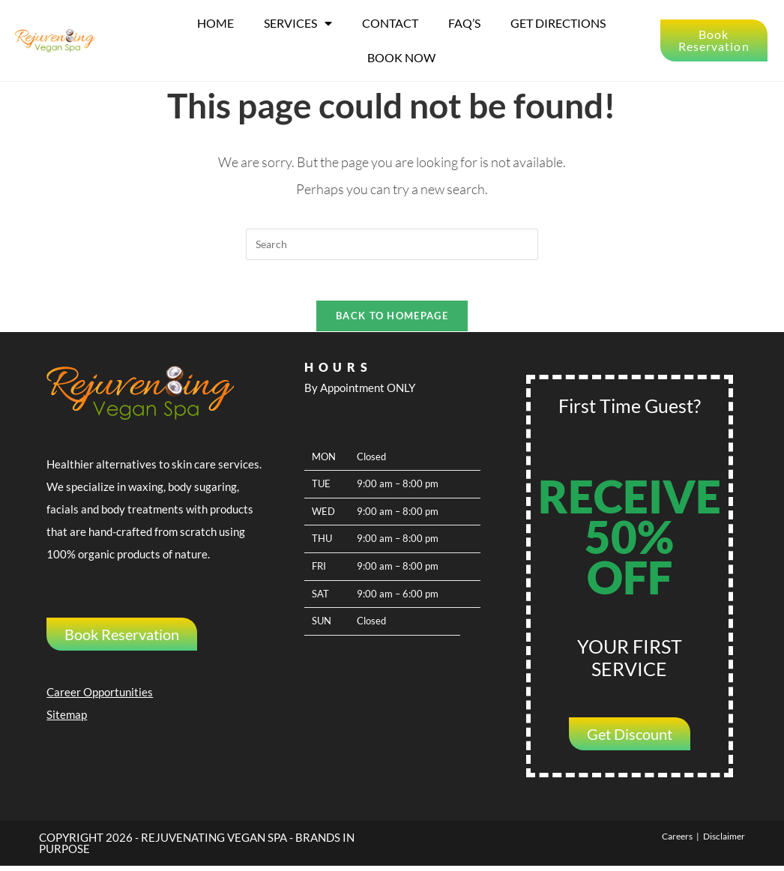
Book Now (401, 57)
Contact (390, 23)
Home (215, 23)
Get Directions (558, 23)
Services (298, 23)
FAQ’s (464, 23)
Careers (677, 841)
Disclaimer (724, 841)
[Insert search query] (392, 244)
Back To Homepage (392, 321)
